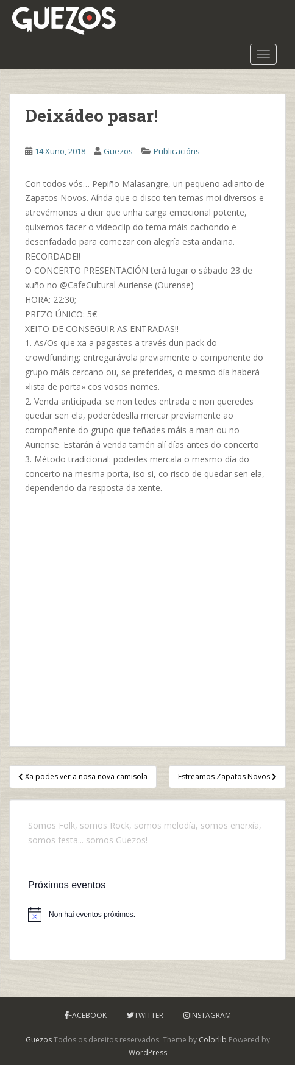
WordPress (148, 1052)
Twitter (148, 1015)
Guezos (118, 151)
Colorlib (213, 1040)
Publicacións (177, 151)
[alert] (147, 914)
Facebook (87, 1015)
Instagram (210, 1015)
